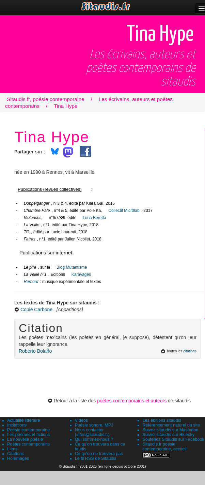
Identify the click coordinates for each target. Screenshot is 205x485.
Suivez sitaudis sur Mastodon (170, 430)
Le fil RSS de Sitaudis (95, 458)
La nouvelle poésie (25, 439)
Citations (15, 453)
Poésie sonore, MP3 (94, 425)
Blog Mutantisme (72, 267)
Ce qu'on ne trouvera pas (99, 453)
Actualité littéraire (23, 420)
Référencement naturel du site (171, 425)
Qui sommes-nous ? (94, 439)
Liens (12, 449)
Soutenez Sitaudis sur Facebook (173, 439)
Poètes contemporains (28, 444)
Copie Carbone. (37, 309)
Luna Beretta (94, 217)
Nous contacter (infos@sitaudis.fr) (92, 432)
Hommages (18, 458)
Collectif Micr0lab (123, 210)
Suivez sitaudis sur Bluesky (168, 434)
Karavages (81, 274)
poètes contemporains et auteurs (132, 400)
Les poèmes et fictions (28, 434)
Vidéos (81, 420)
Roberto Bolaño (35, 351)
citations (189, 351)
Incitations (17, 425)
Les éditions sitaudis (161, 420)
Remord (31, 281)
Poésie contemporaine (28, 430)
